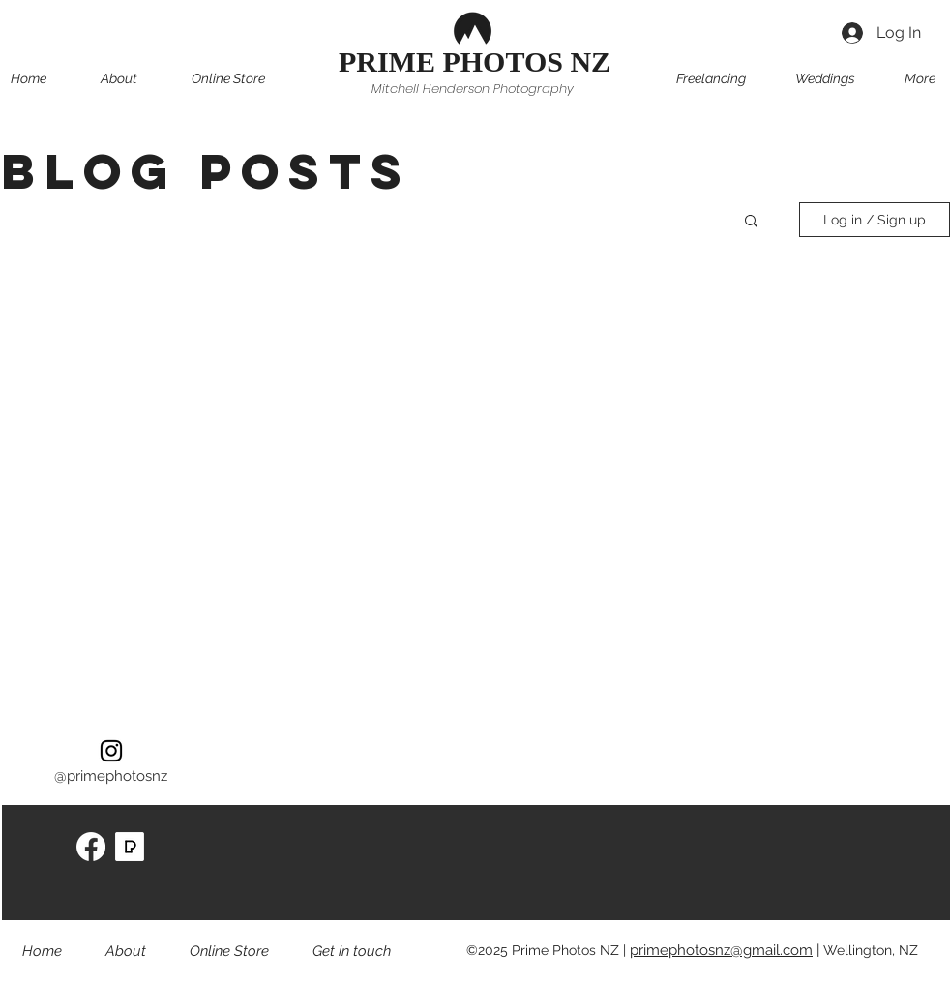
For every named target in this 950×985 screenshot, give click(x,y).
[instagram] (111, 750)
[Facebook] (90, 846)
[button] (246, 78)
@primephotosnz (110, 776)
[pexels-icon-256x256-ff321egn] (129, 846)
